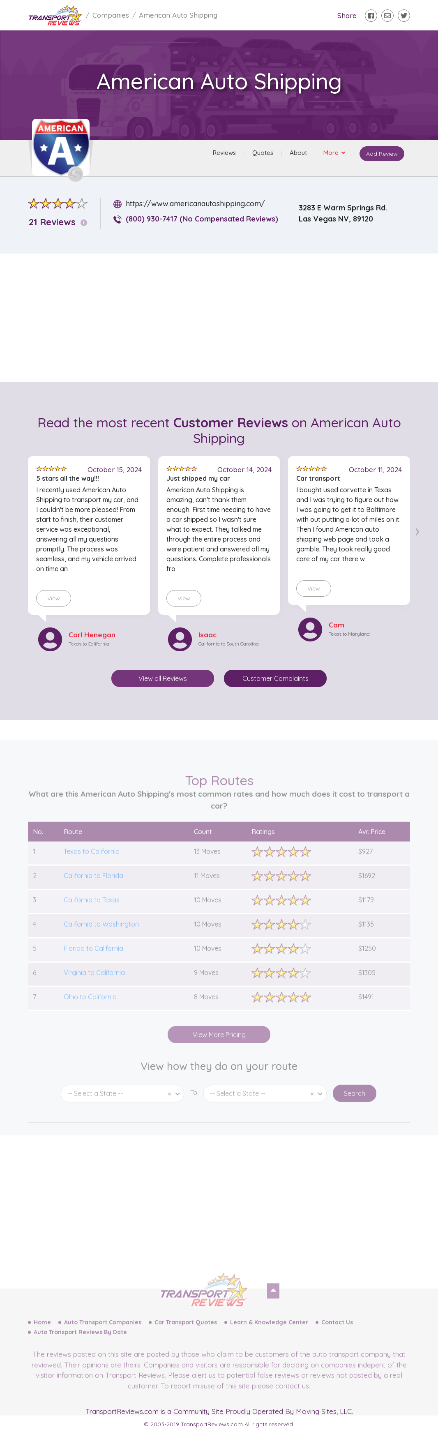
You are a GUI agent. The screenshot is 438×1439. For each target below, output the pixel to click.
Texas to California (89, 644)
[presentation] (417, 530)
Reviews (223, 154)
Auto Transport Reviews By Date (80, 1348)
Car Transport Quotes (185, 1338)
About (297, 154)
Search (354, 1109)
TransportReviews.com (122, 1411)
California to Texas (92, 916)
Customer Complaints (275, 678)
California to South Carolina (228, 644)
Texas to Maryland (349, 634)
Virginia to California (94, 989)
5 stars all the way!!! (67, 478)
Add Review (381, 155)
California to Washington (101, 940)
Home (42, 1338)
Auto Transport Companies (102, 1338)
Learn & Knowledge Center (269, 1338)
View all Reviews (162, 678)
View (53, 598)
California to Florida (93, 892)
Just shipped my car (198, 478)
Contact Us (337, 1338)
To (193, 1109)
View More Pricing (219, 1051)
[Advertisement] (226, 317)
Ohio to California (90, 1013)
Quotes (261, 154)
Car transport (318, 478)
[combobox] (122, 1109)
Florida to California (93, 964)
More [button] (330, 154)
